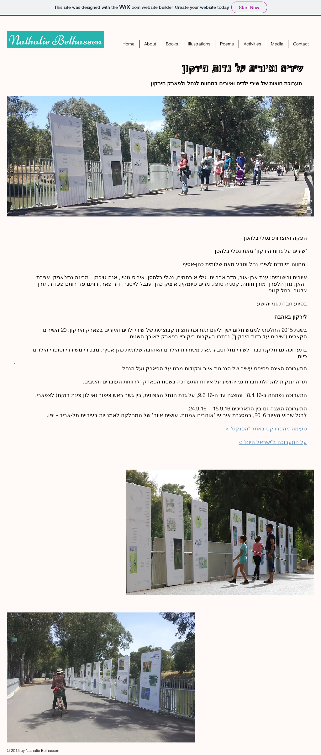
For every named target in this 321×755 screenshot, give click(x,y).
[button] (172, 44)
